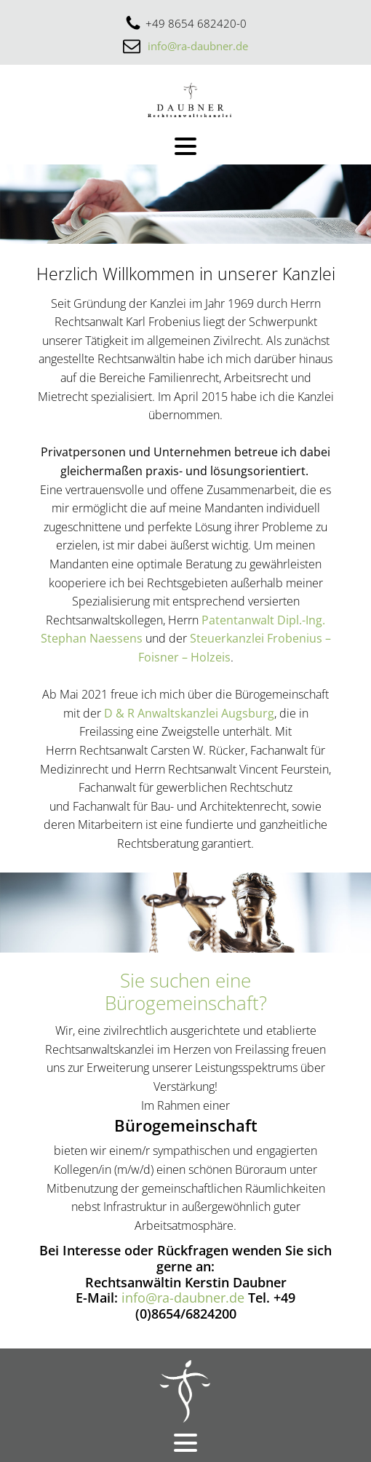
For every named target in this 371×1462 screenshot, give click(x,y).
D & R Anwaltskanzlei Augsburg (189, 713)
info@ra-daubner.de (198, 46)
